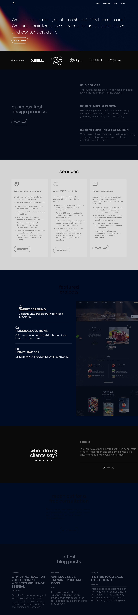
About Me (106, 3)
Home (98, 3)
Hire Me (122, 3)
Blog (115, 3)
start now (20, 40)
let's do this (69, 530)
